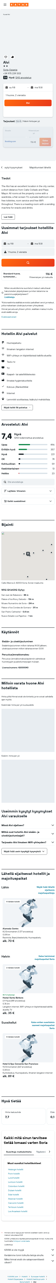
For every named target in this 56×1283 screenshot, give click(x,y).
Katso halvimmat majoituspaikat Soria (45, 957)
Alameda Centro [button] (10, 928)
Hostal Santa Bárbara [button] (13, 997)
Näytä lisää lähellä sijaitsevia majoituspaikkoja (46, 890)
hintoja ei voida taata (21, 1241)
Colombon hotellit (16, 1186)
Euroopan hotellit (38, 1276)
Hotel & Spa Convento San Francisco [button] (20, 1063)
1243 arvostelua (23, 77)
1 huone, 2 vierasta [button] (15, 95)
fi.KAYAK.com (13, 1276)
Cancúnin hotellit (16, 1203)
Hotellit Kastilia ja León (36, 1279)
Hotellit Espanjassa (15, 1279)
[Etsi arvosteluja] (30, 482)
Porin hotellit (14, 1173)
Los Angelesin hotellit (17, 1211)
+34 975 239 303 (12, 73)
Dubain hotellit (14, 1190)
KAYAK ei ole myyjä (29, 1250)
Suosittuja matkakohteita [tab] (19, 1151)
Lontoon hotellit (15, 1182)
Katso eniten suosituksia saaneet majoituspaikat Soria (43, 1025)
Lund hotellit (13, 1177)
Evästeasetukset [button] (8, 317)
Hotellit (25, 1276)
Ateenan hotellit (15, 1198)
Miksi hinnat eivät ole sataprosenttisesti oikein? (29, 1261)
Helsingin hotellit (15, 1169)
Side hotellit (13, 1194)
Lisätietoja (9, 297)
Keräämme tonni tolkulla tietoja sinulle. (29, 1255)
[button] (5, 4)
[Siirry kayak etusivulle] (19, 4)
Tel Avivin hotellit (15, 1207)
